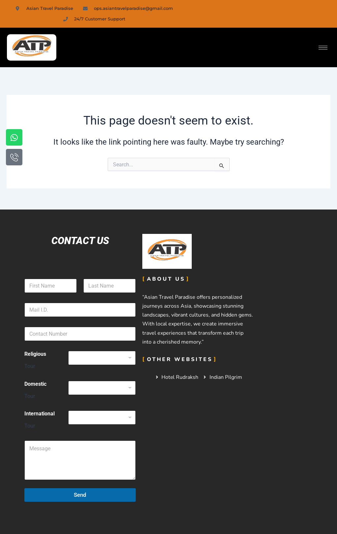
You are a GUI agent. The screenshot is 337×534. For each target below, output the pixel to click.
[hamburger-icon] (323, 47)
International (39, 413)
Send (80, 495)
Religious (35, 354)
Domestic (35, 384)
